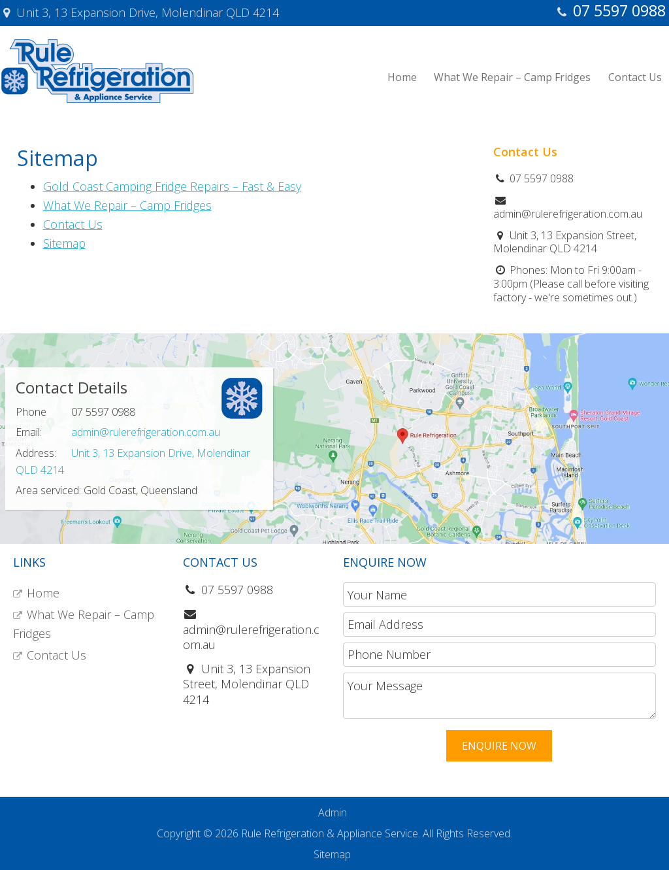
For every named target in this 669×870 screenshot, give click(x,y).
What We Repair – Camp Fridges (127, 205)
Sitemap (64, 243)
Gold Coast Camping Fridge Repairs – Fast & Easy (172, 186)
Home (43, 593)
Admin (332, 812)
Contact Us (73, 224)
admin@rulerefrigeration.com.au (145, 432)
